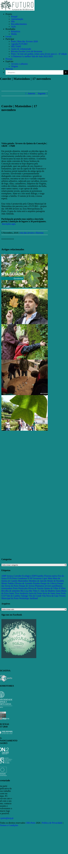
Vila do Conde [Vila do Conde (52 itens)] (35, 596)
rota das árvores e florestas (32, 233)
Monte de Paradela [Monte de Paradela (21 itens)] (55, 581)
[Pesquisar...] (34, 72)
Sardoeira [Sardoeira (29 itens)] (24, 593)
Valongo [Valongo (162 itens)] (24, 596)
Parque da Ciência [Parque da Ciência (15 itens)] (49, 583)
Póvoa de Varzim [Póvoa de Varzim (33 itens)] (35, 588)
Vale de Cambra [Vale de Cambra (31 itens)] (13, 596)
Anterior (31, 93)
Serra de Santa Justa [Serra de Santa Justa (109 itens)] (51, 593)
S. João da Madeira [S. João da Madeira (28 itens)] (46, 591)
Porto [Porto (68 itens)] (15, 588)
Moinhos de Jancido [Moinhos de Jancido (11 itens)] (38, 581)
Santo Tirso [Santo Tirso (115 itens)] (14, 593)
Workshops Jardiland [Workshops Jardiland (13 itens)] (28, 598)
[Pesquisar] (65, 72)
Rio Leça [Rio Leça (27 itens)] (24, 591)
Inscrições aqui (8, 224)
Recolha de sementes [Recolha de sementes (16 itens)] (10, 591)
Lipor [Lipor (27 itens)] (44, 578)
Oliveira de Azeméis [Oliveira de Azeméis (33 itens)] (23, 583)
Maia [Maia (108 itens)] (50, 578)
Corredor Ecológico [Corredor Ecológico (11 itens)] (22, 576)
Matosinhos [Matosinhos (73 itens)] (23, 581)
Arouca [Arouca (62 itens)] (10, 576)
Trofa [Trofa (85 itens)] (63, 593)
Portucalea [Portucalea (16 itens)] (23, 588)
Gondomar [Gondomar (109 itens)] (22, 578)
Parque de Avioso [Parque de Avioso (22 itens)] (27, 586)
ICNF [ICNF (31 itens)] (30, 578)
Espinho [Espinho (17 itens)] (40, 576)
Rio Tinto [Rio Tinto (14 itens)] (33, 591)
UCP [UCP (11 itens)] (3, 596)
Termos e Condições (9, 825)
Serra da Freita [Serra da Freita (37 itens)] (35, 593)
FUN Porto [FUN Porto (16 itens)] (12, 578)
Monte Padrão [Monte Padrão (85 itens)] (7, 583)
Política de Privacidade (52, 823)
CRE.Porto (31, 823)
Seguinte (42, 93)
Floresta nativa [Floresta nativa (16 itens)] (50, 576)
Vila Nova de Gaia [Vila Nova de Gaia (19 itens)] (50, 596)
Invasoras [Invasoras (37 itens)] (37, 578)
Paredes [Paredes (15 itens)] (36, 583)
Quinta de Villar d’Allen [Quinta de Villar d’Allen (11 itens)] (55, 588)
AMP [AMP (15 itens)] (3, 576)
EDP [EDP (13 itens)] (34, 576)
